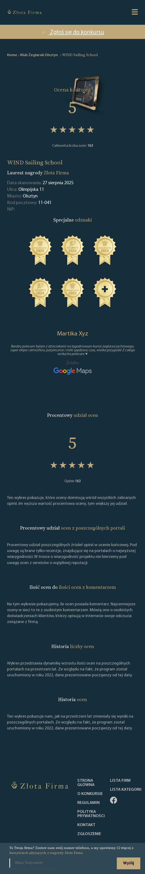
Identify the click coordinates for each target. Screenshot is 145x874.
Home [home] (12, 55)
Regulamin (88, 803)
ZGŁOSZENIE (89, 834)
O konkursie (90, 794)
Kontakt (86, 825)
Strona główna (85, 783)
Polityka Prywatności (91, 814)
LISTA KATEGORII (125, 790)
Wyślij (128, 863)
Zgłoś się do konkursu (72, 32)
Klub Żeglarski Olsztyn (39, 55)
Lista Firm (120, 781)
